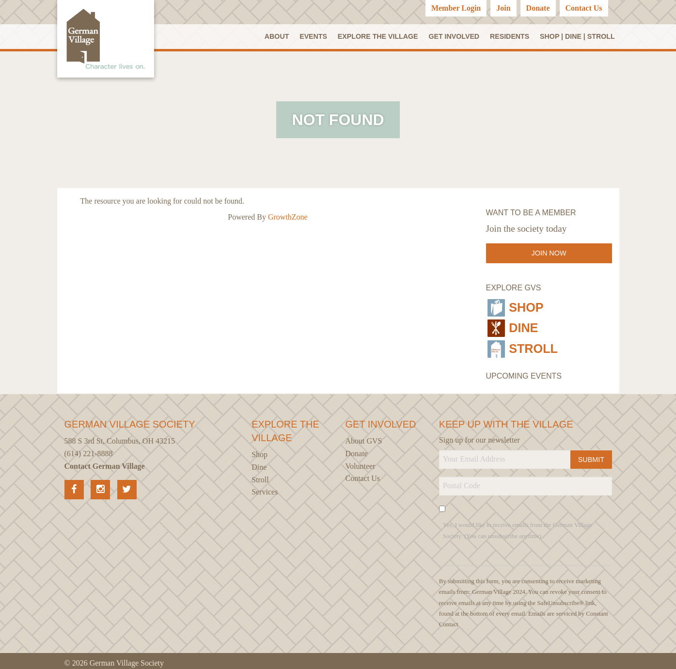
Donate (538, 8)
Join (503, 8)
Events (314, 36)
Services (265, 487)
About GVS (364, 437)
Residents (510, 36)
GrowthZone (288, 217)
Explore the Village (378, 36)
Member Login (456, 8)
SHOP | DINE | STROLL (577, 36)
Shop (516, 307)
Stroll (524, 344)
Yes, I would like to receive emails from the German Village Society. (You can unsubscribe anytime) (517, 526)
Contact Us (584, 8)
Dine (513, 325)
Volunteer (361, 462)
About (278, 36)
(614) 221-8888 (88, 449)
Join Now (549, 254)
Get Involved (454, 36)
